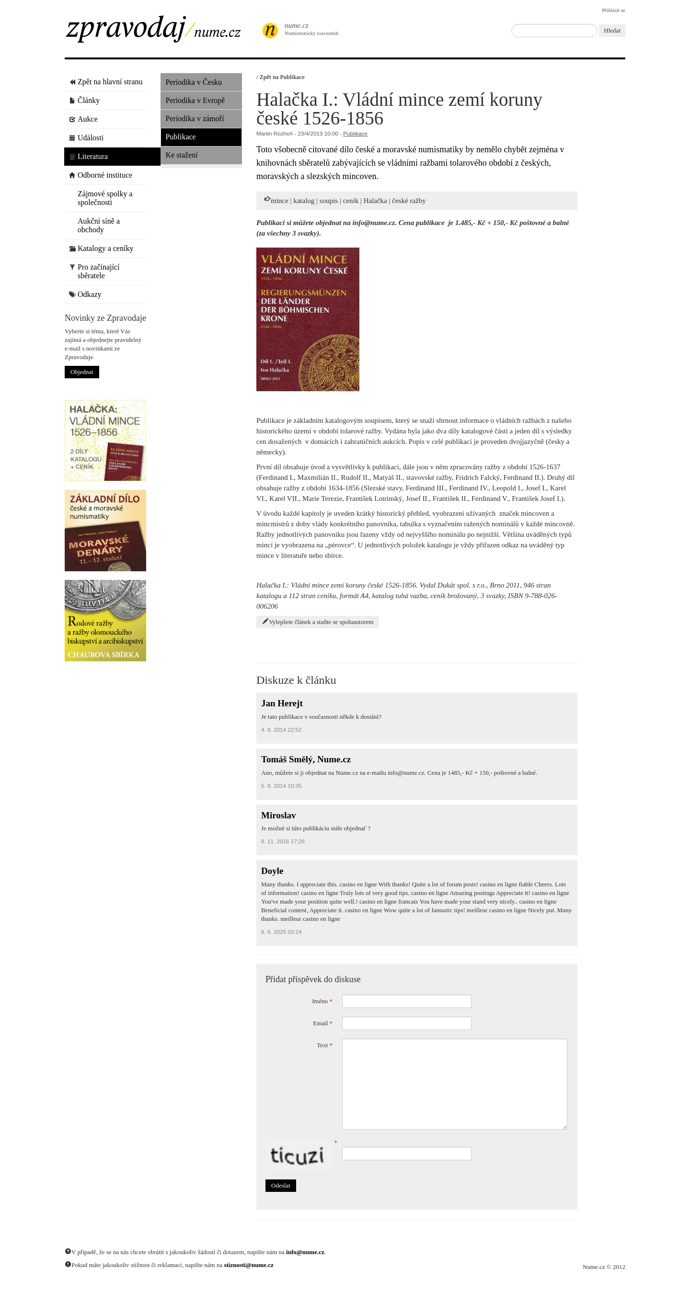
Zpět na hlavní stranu (106, 82)
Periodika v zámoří (195, 118)
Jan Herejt (282, 703)
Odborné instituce (100, 175)
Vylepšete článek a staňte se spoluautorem (317, 621)
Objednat (81, 371)
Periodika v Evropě (195, 100)
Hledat (612, 30)
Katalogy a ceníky (101, 248)
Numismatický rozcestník (307, 28)
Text (325, 1045)
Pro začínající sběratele (94, 271)
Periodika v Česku (194, 82)
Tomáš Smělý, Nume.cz (306, 759)
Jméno (322, 1001)
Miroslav (278, 815)
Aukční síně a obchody (94, 225)
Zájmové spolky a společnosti (101, 198)
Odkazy (85, 294)
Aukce (83, 119)
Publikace (181, 137)
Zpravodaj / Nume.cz (160, 32)
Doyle (272, 871)
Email (323, 1023)
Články (84, 100)
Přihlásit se (613, 10)
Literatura (88, 156)
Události (86, 138)
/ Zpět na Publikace (280, 76)
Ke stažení (182, 155)
